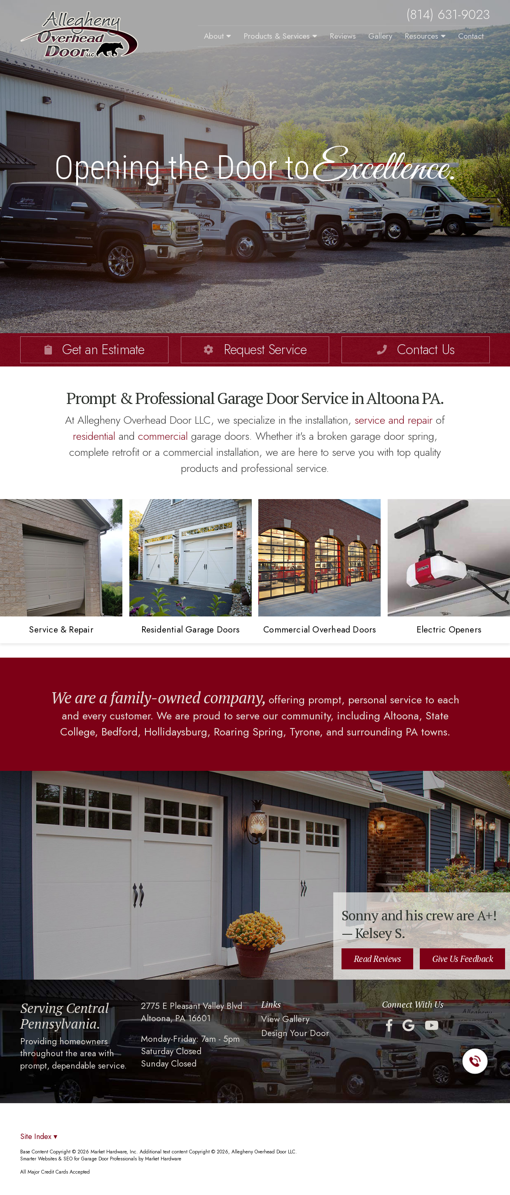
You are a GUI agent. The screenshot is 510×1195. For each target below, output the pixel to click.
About (217, 36)
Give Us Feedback (462, 958)
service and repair (394, 420)
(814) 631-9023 (448, 14)
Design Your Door (295, 1033)
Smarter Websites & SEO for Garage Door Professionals (78, 1158)
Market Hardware (163, 1158)
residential (94, 436)
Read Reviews (377, 958)
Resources (425, 36)
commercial (163, 436)
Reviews (343, 36)
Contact (471, 36)
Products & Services (280, 36)
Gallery (380, 36)
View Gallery (285, 1019)
